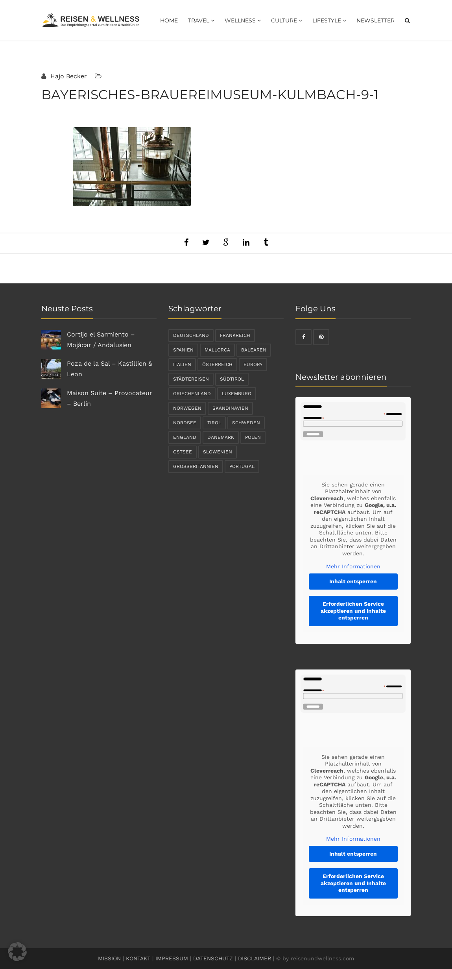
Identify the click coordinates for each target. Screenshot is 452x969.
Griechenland (192, 393)
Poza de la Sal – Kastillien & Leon (109, 369)
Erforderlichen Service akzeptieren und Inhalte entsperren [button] (353, 611)
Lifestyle (329, 20)
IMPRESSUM (171, 958)
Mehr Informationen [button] (353, 566)
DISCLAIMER (254, 958)
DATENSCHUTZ (213, 958)
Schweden (246, 422)
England (184, 437)
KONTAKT (138, 958)
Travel (201, 20)
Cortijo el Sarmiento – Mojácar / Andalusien (101, 340)
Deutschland (191, 335)
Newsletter (375, 20)
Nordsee (184, 422)
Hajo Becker (67, 76)
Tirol (214, 422)
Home (169, 20)
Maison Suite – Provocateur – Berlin (109, 398)
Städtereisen (191, 379)
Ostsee (182, 452)
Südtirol (232, 379)
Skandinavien (230, 408)
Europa (253, 364)
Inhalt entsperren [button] (353, 581)
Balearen (253, 350)
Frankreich (235, 335)
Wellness (243, 20)
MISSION (109, 958)
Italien (182, 364)
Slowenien (217, 452)
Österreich (217, 364)
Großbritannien (195, 466)
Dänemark (220, 437)
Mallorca (217, 350)
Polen (253, 437)
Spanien (183, 350)
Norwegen (187, 408)
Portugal (242, 466)
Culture (286, 20)
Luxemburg (236, 393)
